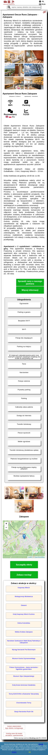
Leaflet (30, 557)
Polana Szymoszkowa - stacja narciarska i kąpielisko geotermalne (23, 668)
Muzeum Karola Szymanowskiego (23, 658)
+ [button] (6, 524)
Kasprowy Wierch (24, 588)
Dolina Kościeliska (24, 623)
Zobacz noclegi (24, 575)
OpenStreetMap (40, 557)
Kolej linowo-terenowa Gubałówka (23, 685)
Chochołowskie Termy (23, 703)
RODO (14, 752)
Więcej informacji (30, 290)
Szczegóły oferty (24, 565)
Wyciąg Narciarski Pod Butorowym (24, 650)
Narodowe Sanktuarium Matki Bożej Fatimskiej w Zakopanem (23, 641)
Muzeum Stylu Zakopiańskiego (23, 676)
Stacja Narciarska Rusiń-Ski (23, 712)
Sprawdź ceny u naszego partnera (30, 282)
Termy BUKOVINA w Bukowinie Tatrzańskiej (24, 694)
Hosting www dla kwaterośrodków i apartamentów (14, 734)
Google (41, 744)
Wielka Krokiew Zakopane (24, 632)
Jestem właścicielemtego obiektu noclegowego (14, 727)
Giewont (23, 605)
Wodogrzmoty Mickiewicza (24, 596)
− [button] (6, 528)
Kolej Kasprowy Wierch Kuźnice (24, 614)
